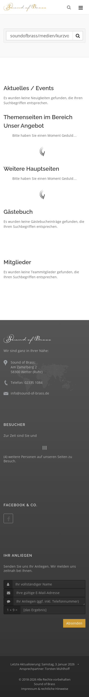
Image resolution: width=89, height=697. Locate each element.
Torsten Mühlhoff (57, 669)
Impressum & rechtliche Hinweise (44, 689)
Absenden (74, 623)
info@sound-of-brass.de (30, 393)
